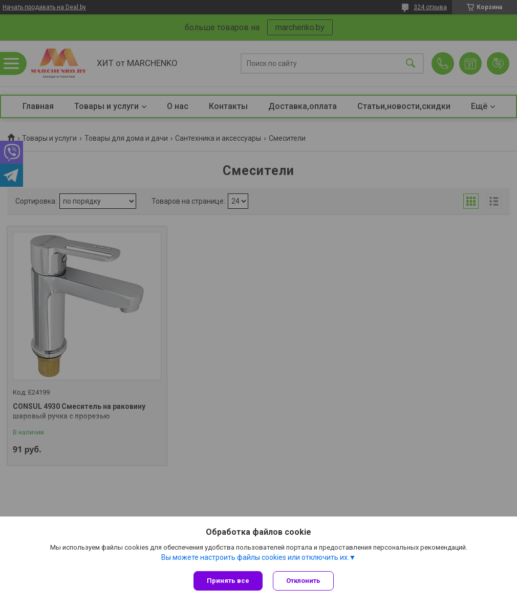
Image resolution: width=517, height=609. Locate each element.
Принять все (228, 580)
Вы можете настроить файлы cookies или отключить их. (255, 557)
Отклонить (303, 580)
